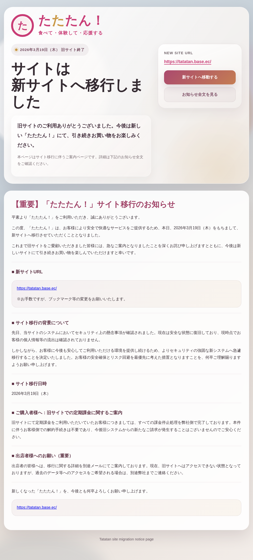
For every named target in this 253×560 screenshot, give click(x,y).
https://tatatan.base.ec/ (187, 61)
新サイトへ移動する (200, 77)
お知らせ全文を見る (200, 94)
